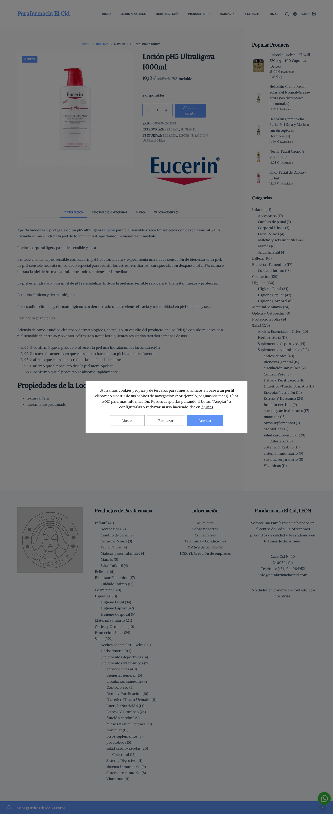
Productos (199, 14)
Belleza (172, 129)
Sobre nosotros (205, 529)
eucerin (186, 136)
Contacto (252, 13)
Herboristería (167, 13)
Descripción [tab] (73, 212)
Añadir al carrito (190, 110)
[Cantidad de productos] (157, 110)
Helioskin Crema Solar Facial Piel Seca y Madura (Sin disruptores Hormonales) (289, 127)
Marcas (228, 14)
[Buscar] (287, 14)
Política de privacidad (205, 547)
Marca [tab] (141, 212)
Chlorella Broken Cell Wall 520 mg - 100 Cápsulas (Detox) (289, 61)
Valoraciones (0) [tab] (166, 212)
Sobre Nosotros (133, 13)
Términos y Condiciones (205, 541)
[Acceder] (295, 14)
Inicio (106, 13)
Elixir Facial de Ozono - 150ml (288, 175)
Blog (274, 13)
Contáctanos (205, 535)
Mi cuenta (205, 522)
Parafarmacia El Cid (43, 13)
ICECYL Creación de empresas (205, 553)
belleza (170, 136)
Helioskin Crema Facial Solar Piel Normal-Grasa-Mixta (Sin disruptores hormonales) (289, 95)
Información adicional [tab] (109, 212)
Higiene (188, 129)
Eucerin (108, 230)
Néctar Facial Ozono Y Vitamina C (287, 154)
